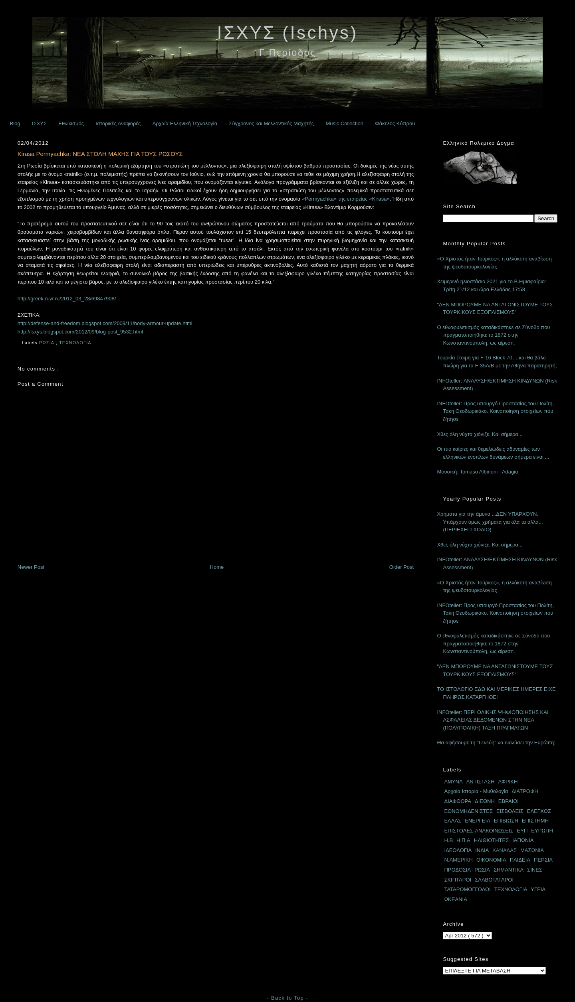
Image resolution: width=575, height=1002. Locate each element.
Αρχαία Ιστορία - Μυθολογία (476, 791)
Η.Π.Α (463, 840)
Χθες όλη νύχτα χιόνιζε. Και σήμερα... (479, 434)
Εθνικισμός (71, 123)
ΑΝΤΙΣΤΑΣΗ (480, 782)
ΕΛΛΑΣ (452, 821)
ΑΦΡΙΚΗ (508, 782)
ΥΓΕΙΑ (538, 889)
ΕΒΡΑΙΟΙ (508, 801)
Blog (15, 123)
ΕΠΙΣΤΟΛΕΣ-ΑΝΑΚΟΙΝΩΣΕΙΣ (478, 831)
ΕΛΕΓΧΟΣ (539, 811)
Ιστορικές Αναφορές (118, 123)
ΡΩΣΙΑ (47, 342)
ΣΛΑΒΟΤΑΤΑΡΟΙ (494, 880)
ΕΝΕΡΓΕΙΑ (477, 821)
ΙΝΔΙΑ (482, 850)
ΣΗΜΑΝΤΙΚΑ (508, 870)
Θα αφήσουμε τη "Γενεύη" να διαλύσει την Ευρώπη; (496, 743)
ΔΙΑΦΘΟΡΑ (457, 801)
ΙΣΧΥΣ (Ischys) (287, 32)
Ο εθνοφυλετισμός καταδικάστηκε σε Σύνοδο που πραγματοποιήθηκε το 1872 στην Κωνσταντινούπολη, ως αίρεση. (493, 335)
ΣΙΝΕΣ (534, 870)
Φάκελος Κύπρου (395, 123)
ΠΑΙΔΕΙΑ (520, 860)
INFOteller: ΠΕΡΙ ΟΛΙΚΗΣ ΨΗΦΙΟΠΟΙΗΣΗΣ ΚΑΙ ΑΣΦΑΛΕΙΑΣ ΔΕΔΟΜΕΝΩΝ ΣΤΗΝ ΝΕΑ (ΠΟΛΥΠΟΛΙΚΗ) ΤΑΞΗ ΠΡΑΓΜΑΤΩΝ (492, 720)
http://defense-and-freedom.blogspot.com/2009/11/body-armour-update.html (105, 323)
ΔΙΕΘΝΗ (485, 801)
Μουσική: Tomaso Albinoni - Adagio (477, 472)
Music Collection (344, 123)
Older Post (401, 567)
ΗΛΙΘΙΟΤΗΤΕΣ (491, 840)
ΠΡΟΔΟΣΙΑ (457, 870)
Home (217, 567)
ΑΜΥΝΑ (453, 782)
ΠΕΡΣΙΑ (543, 860)
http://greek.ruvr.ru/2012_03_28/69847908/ (67, 299)
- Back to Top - (287, 998)
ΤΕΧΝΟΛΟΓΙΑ (76, 342)
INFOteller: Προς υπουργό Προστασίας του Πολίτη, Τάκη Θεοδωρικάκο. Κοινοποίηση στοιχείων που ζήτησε (495, 411)
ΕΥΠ (522, 831)
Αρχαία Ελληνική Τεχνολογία (185, 123)
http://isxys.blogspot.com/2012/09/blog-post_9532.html (80, 332)
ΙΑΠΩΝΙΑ (522, 840)
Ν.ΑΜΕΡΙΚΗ (458, 860)
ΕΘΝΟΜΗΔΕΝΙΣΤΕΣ (468, 811)
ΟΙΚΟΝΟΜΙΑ (491, 860)
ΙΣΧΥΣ (39, 123)
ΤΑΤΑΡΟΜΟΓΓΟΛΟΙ (467, 889)
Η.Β (448, 840)
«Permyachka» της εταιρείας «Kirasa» (345, 199)
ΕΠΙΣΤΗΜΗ (535, 821)
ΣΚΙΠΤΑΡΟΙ (457, 880)
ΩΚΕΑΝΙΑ (455, 899)
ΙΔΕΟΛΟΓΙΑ (458, 850)
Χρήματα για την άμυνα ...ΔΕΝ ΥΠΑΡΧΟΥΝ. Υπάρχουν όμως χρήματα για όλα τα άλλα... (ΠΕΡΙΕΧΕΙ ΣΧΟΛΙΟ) (490, 522)
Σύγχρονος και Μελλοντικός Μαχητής (271, 123)
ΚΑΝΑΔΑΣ (504, 850)
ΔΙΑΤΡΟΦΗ (525, 791)
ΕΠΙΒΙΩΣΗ (506, 821)
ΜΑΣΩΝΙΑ (532, 850)
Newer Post (31, 567)
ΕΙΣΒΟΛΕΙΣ (509, 811)
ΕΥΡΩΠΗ (542, 831)
